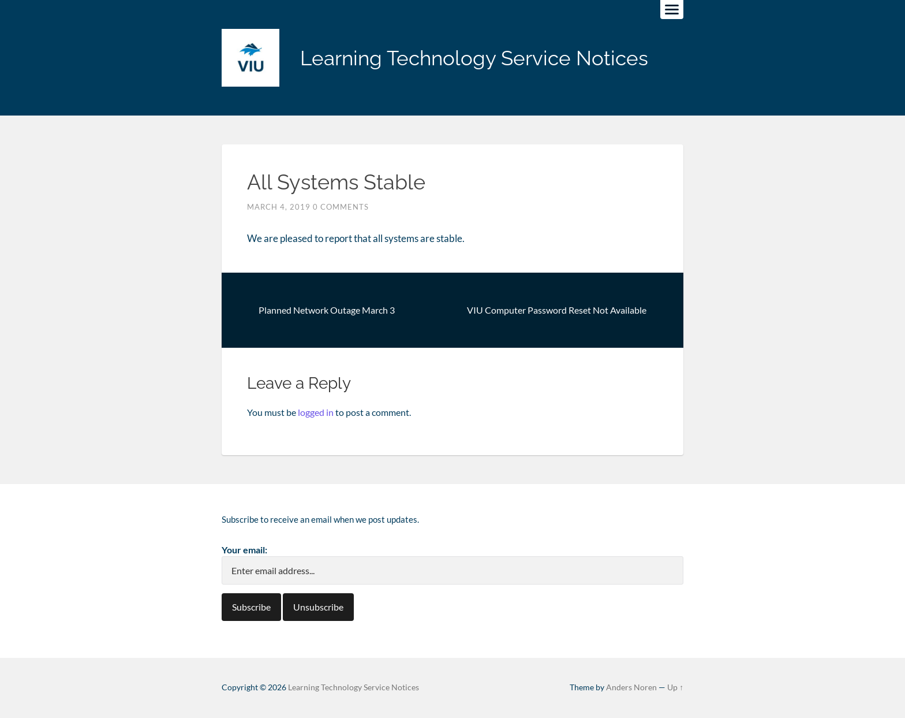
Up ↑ (675, 687)
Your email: (244, 549)
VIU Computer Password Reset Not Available (556, 309)
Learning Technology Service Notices (474, 58)
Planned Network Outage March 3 (327, 309)
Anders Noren (631, 687)
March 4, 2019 (279, 206)
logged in (316, 412)
